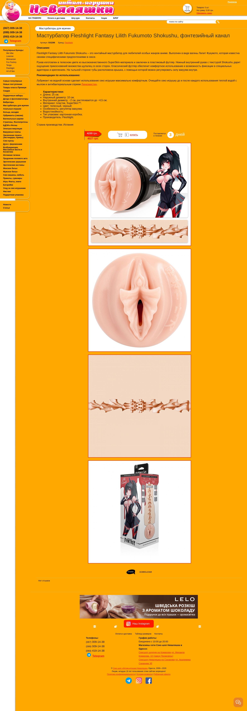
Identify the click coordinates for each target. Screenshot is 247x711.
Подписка (232, 2)
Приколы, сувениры (12, 178)
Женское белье (10, 168)
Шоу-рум (75, 18)
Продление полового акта (15, 158)
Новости (7, 205)
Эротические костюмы (13, 165)
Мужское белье (10, 172)
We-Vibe (10, 53)
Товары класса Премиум (14, 87)
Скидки (6, 91)
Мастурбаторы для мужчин (16, 105)
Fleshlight (10, 68)
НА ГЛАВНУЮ (34, 18)
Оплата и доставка (56, 18)
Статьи (6, 208)
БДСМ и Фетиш (10, 125)
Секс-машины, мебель (13, 175)
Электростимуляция (12, 129)
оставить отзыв (145, 572)
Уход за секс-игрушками (14, 188)
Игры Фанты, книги (12, 182)
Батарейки (8, 185)
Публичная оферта (162, 692)
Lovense (9, 56)
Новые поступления (12, 84)
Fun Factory (11, 62)
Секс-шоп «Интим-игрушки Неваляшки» (130, 686)
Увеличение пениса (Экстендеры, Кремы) (13, 136)
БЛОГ (115, 18)
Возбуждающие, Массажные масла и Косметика (12, 149)
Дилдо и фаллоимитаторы (15, 99)
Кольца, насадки (11, 112)
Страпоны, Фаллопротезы (15, 122)
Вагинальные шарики (13, 119)
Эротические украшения (14, 162)
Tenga (8, 65)
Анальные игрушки (12, 109)
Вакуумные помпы (12, 132)
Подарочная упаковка (13, 195)
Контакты (90, 18)
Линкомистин (89, 84)
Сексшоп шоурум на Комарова (155, 670)
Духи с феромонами (12, 144)
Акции (104, 18)
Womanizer (11, 59)
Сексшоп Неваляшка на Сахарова (157, 677)
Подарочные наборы (13, 96)
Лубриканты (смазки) (13, 115)
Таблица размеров (143, 652)
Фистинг (7, 191)
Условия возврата (144, 692)
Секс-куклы (8, 141)
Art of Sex (10, 71)
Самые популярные (12, 81)
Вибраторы (8, 102)
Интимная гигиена (11, 155)
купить (134, 134)
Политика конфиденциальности (121, 692)
